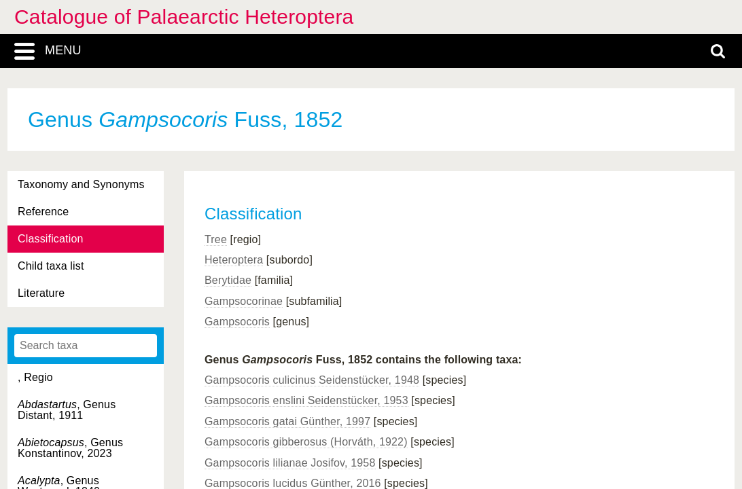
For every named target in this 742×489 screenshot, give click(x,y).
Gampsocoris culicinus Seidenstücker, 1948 (312, 380)
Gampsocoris (237, 321)
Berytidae (228, 280)
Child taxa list (51, 266)
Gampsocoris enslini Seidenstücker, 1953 (306, 400)
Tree (216, 239)
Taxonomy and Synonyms (81, 184)
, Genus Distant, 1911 (67, 410)
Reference (43, 211)
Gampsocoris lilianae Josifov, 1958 (290, 463)
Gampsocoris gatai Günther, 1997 (287, 421)
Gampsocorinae (244, 301)
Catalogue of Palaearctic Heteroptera (183, 16)
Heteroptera (234, 260)
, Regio (35, 377)
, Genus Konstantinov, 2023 (70, 448)
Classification (51, 238)
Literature (41, 293)
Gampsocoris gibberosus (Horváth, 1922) (306, 442)
